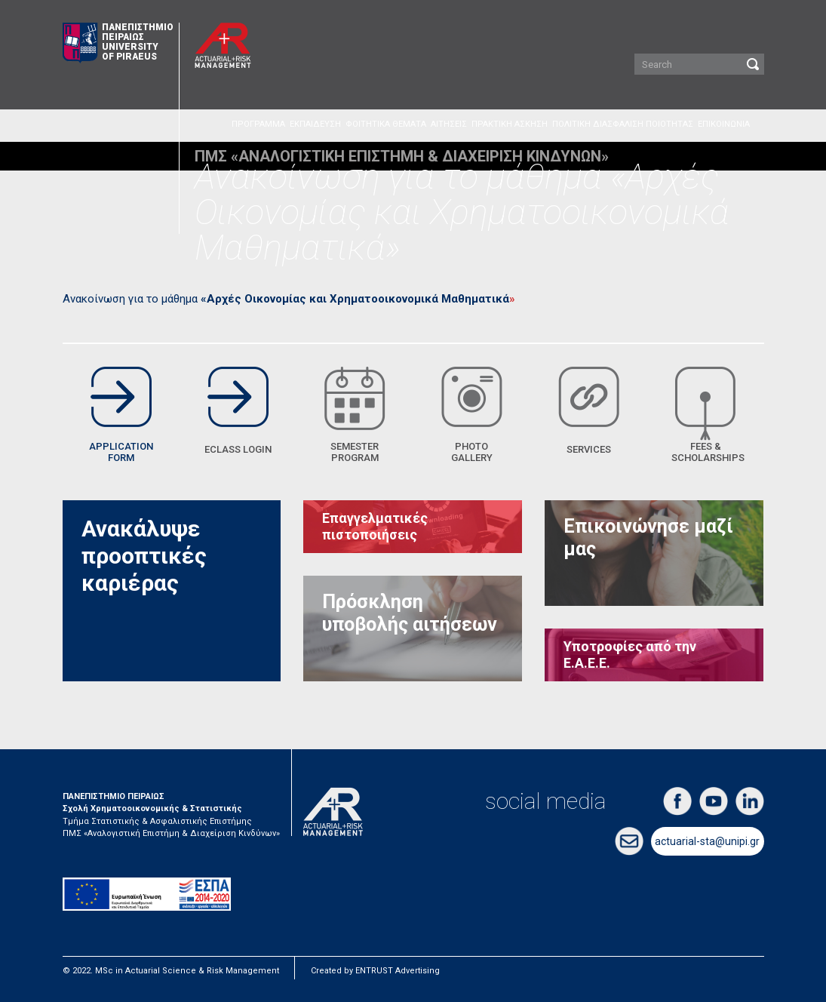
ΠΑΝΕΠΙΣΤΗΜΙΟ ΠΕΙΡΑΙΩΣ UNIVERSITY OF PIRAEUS (118, 43)
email (629, 841)
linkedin (749, 801)
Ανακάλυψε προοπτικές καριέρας (144, 555)
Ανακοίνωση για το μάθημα (286, 299)
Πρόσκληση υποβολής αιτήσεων (409, 613)
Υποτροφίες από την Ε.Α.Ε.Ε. (629, 654)
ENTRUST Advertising (397, 971)
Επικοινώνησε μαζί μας (648, 537)
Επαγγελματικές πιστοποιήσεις (375, 526)
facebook (677, 801)
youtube (713, 801)
